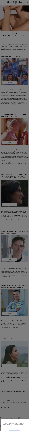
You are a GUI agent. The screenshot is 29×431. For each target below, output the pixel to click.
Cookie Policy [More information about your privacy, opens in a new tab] (14, 430)
